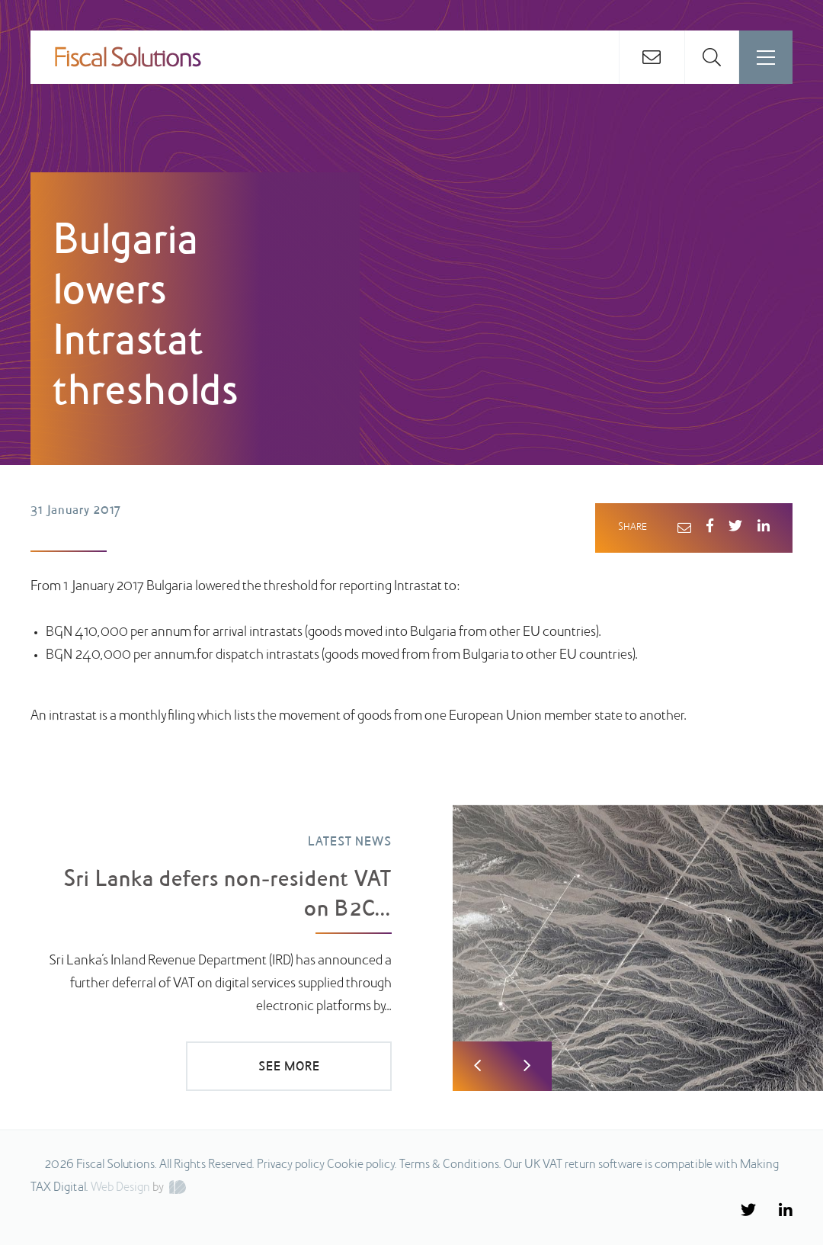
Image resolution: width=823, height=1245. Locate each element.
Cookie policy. (362, 1165)
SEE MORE (289, 1067)
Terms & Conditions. (450, 1165)
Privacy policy (291, 1165)
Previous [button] (477, 1066)
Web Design (120, 1188)
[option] (411, 940)
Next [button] (527, 1066)
